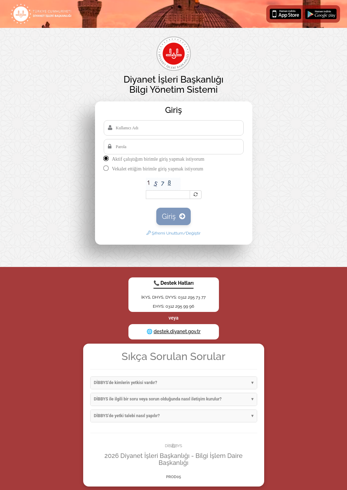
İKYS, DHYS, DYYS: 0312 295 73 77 (173, 297)
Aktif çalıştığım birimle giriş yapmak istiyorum (158, 159)
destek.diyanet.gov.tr (176, 331)
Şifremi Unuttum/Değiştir (174, 233)
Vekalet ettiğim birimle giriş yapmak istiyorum (157, 168)
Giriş (173, 216)
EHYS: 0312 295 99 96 (173, 306)
